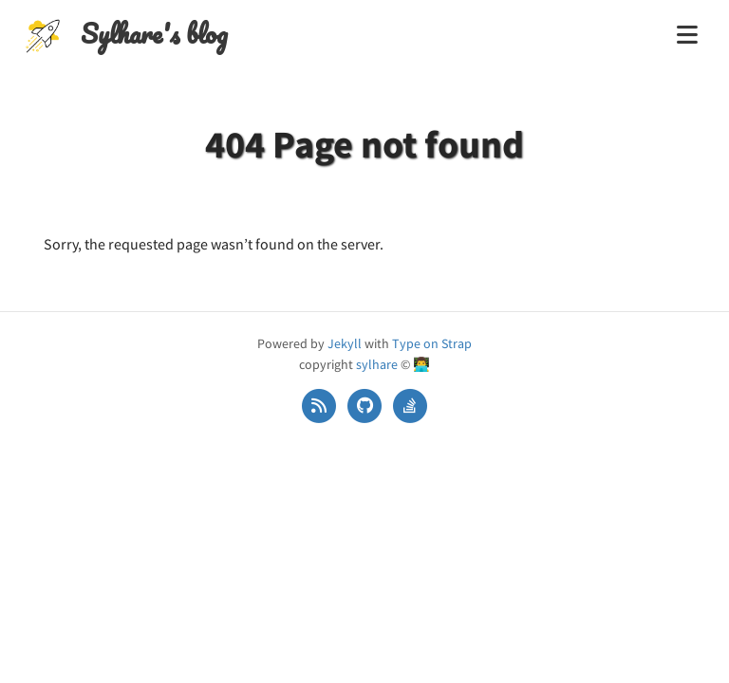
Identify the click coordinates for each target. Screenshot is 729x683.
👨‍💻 (421, 364)
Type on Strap (432, 343)
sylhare (377, 364)
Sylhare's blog (154, 33)
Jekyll (344, 343)
